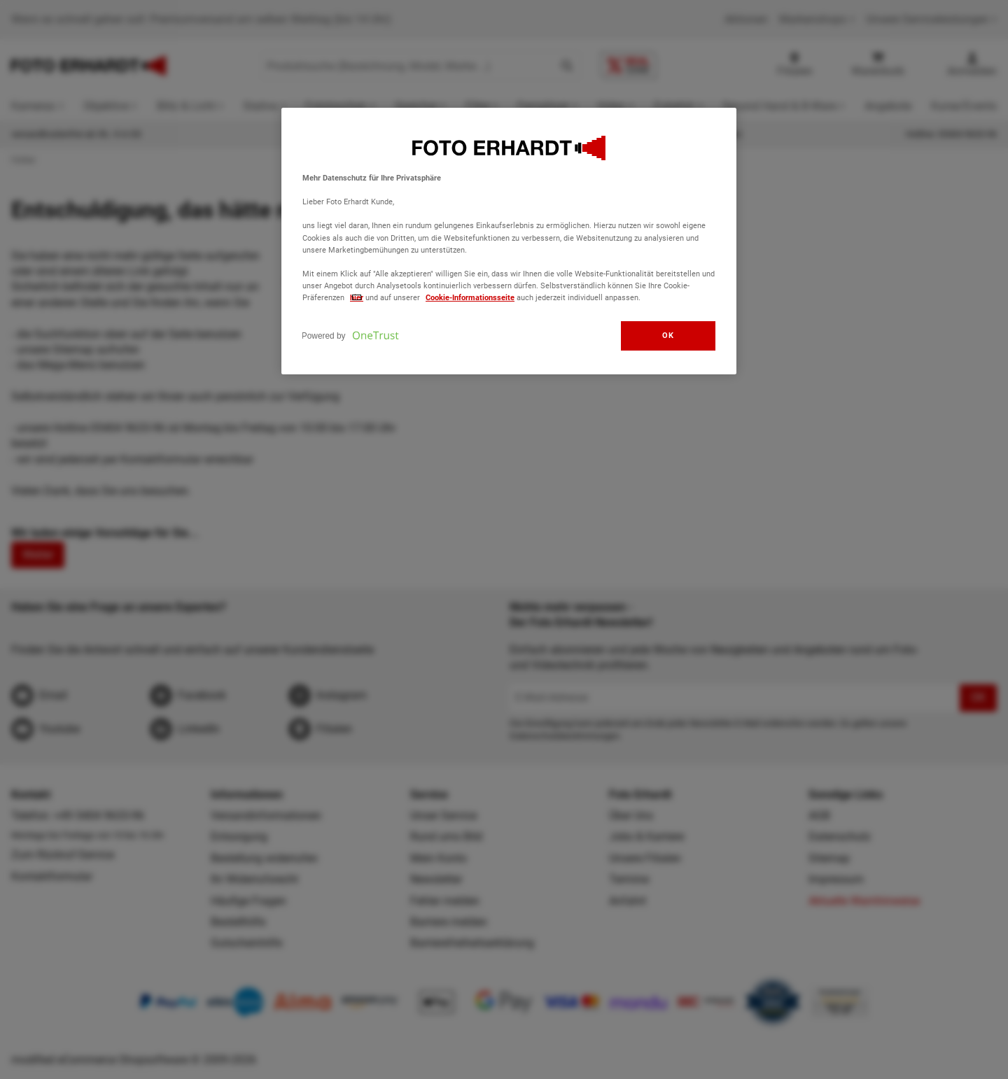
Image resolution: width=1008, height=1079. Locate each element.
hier (356, 297)
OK (667, 335)
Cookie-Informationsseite (470, 297)
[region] (508, 241)
